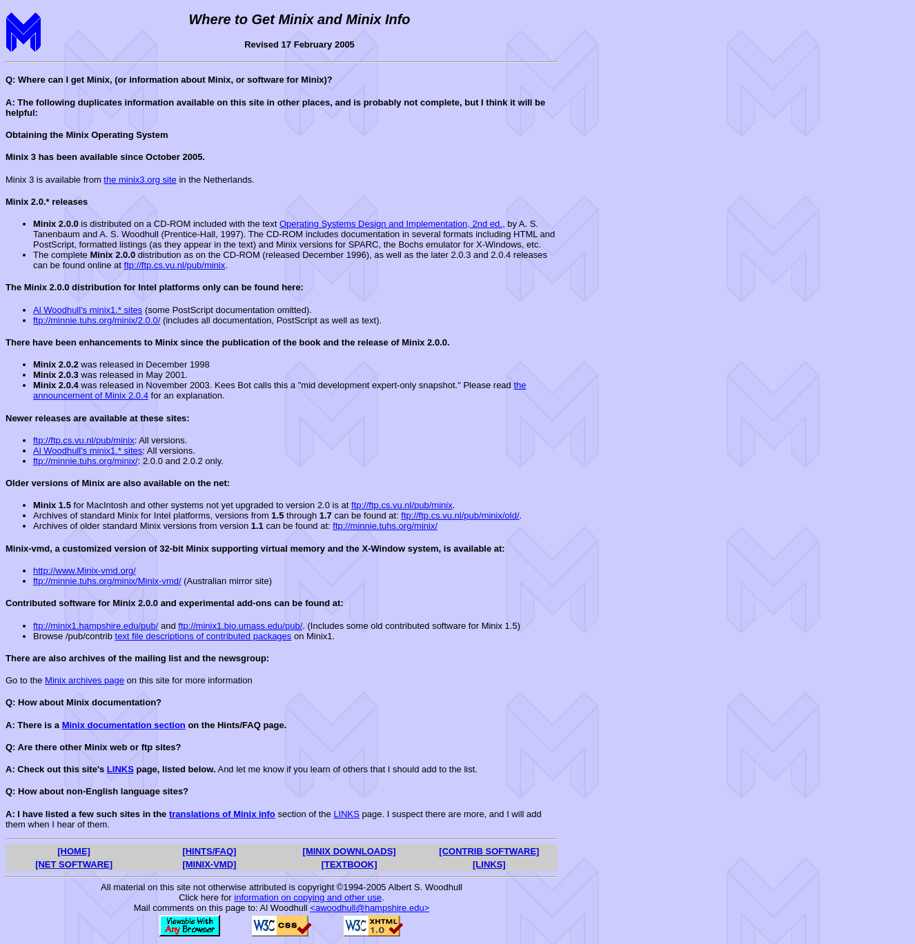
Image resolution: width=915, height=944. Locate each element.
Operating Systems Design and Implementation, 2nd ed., (392, 224)
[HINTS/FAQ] (209, 851)
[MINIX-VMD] (209, 864)
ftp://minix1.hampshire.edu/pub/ (95, 626)
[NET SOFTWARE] (73, 864)
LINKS (120, 769)
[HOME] (73, 851)
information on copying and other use (308, 897)
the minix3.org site (140, 179)
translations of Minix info (222, 814)
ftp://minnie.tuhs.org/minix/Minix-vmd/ (107, 581)
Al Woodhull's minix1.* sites (87, 310)
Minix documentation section (124, 725)
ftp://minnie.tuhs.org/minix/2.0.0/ (96, 320)
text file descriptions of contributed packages (203, 636)
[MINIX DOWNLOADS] (349, 851)
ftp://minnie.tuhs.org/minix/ (85, 461)
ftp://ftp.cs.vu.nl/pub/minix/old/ (460, 515)
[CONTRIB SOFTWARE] (489, 851)
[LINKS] (489, 864)
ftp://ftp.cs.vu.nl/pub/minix (175, 265)
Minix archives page (84, 680)
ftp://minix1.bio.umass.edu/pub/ (240, 626)
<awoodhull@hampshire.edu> (369, 908)
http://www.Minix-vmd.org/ (84, 570)
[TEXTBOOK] (349, 864)
